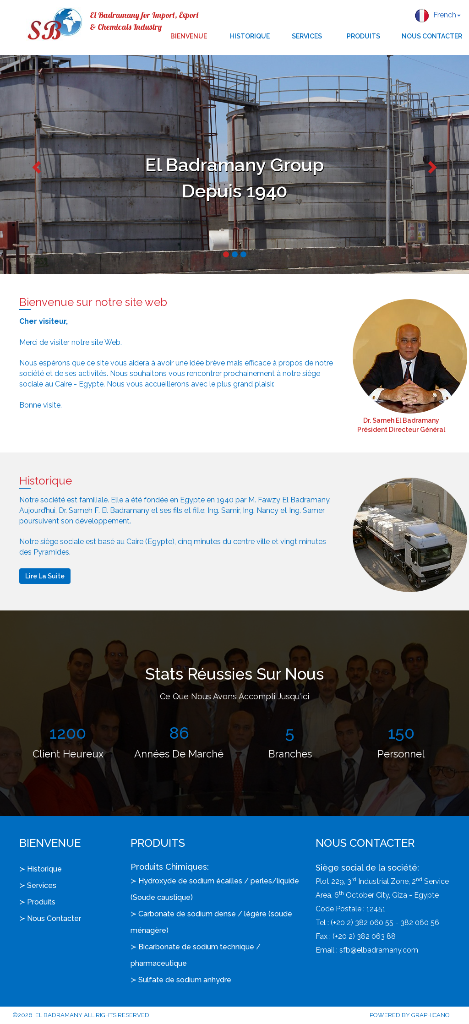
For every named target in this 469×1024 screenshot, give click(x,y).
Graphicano (430, 1015)
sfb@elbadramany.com (378, 950)
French (438, 15)
